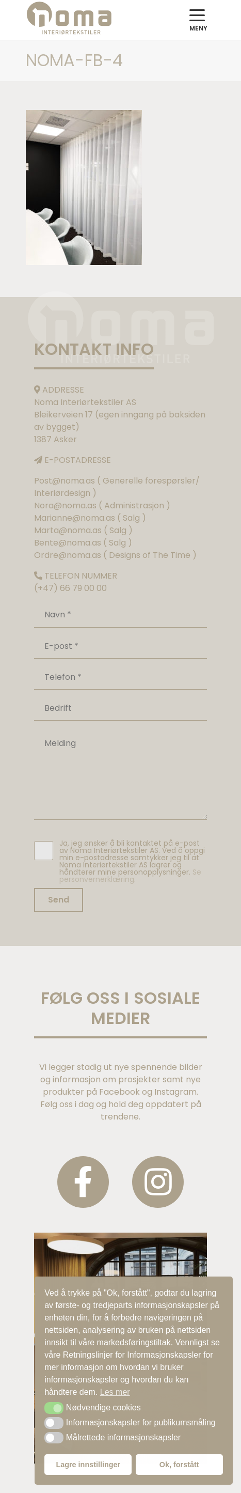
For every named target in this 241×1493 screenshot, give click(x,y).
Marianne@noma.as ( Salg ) (90, 518)
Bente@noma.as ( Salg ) (83, 543)
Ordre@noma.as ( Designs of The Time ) (115, 555)
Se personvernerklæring (130, 875)
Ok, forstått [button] (179, 1464)
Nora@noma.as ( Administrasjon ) (102, 505)
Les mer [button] (115, 1392)
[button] (53, 1407)
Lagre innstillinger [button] (88, 1464)
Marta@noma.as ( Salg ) (83, 530)
